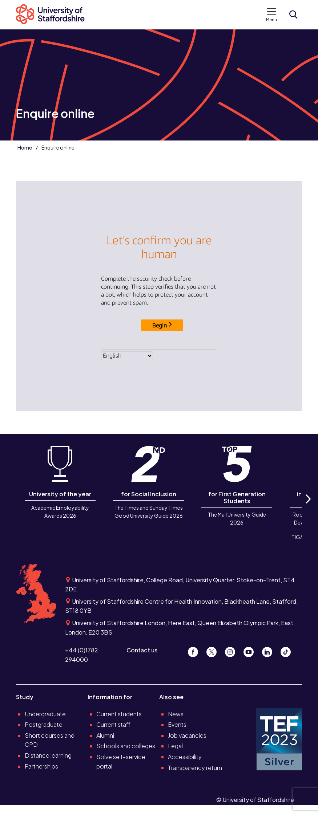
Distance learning (48, 755)
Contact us (141, 650)
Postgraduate (44, 724)
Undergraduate (45, 714)
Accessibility (185, 757)
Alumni (105, 735)
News (176, 714)
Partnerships (41, 766)
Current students (119, 714)
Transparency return (195, 767)
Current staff (113, 724)
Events (177, 724)
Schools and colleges (125, 746)
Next (308, 507)
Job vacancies (187, 735)
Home (24, 147)
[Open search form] (293, 14)
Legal (175, 746)
